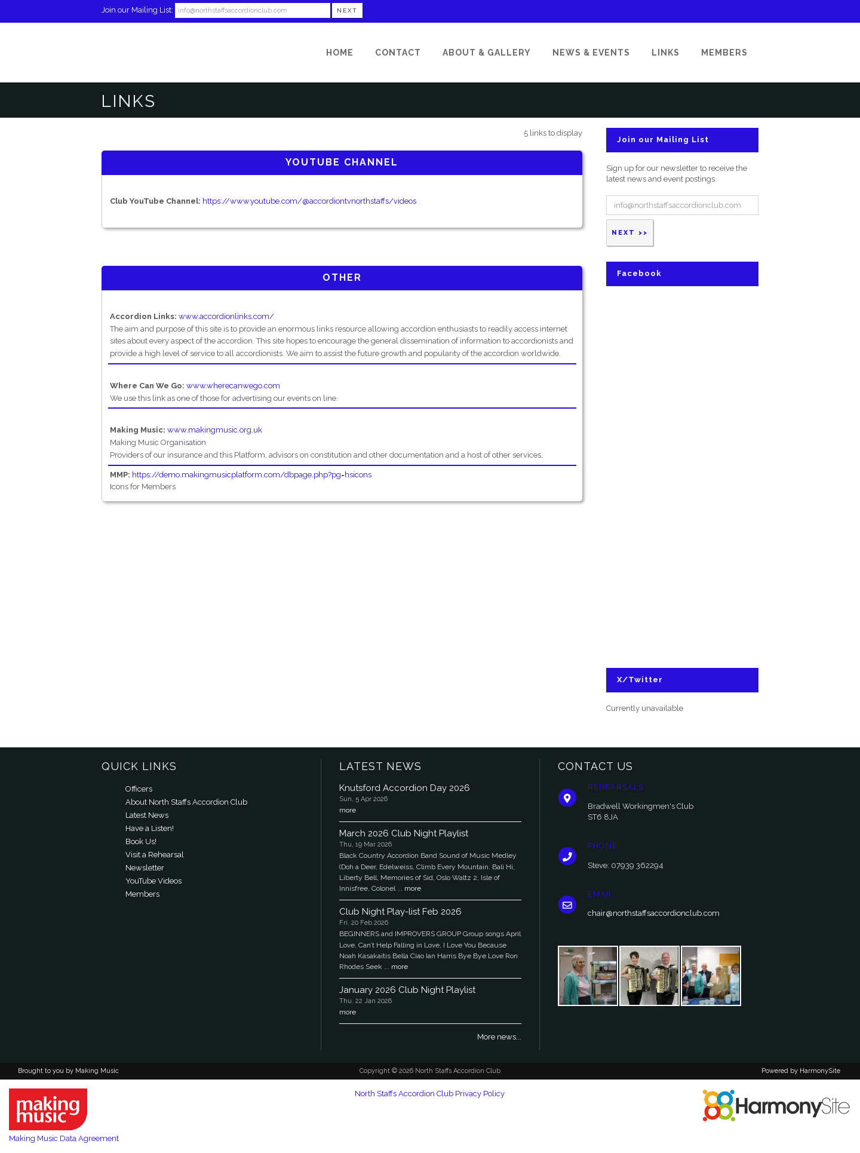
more (347, 810)
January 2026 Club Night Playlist (407, 990)
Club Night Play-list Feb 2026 (400, 911)
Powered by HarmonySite (800, 1071)
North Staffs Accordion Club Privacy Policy (430, 1093)
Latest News (146, 815)
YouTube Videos (153, 880)
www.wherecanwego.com (233, 385)
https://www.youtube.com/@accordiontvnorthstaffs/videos (309, 201)
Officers (138, 788)
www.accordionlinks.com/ (226, 316)
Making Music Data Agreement (64, 1138)
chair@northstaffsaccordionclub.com (654, 913)
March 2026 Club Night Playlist (403, 833)
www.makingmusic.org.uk (214, 429)
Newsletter (144, 867)
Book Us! (140, 841)
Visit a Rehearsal (154, 854)
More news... (499, 1036)
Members (142, 894)
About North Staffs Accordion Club (186, 802)
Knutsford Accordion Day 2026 (404, 788)
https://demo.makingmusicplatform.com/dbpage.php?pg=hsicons (251, 474)
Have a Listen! (149, 828)
